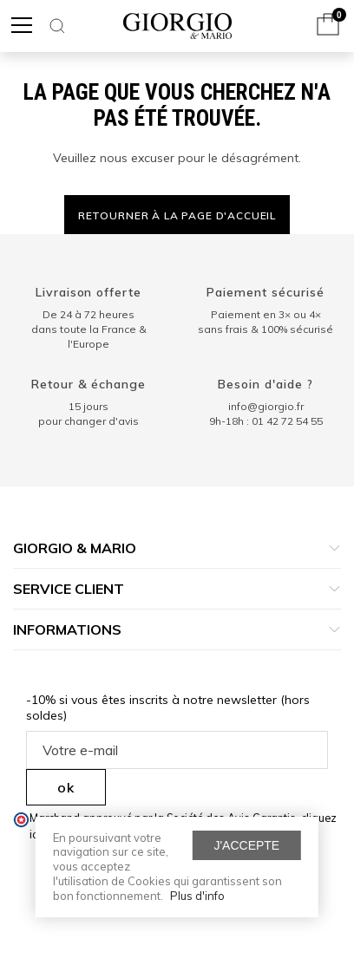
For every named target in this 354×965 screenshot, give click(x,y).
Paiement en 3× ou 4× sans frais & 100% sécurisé (265, 322)
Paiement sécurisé (265, 292)
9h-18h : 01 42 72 (266, 420)
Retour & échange (89, 384)
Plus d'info (197, 896)
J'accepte (246, 845)
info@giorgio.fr (266, 406)
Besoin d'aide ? (265, 384)
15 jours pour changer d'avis (88, 413)
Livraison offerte (89, 292)
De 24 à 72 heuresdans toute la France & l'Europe (89, 329)
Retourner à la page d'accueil (177, 215)
